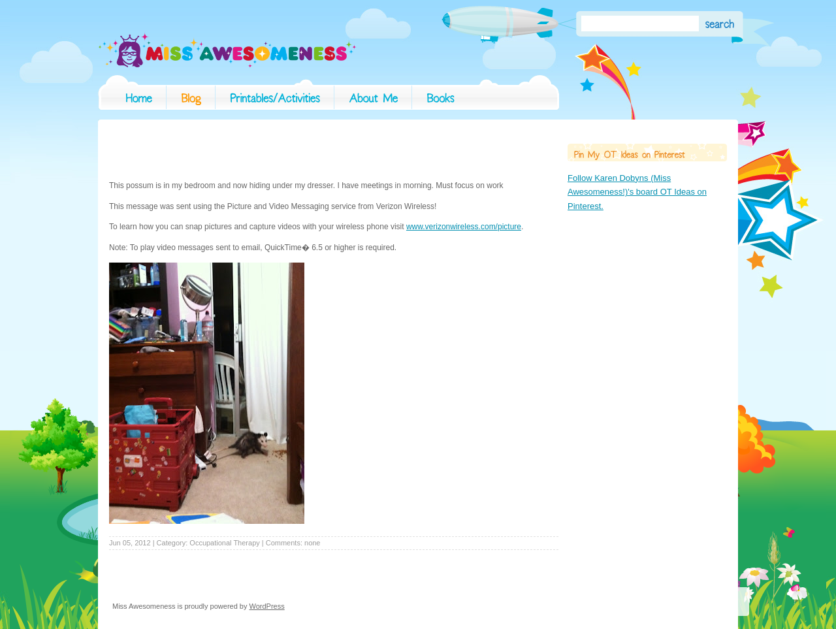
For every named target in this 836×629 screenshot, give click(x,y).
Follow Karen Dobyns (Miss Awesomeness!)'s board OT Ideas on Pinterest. (637, 192)
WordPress (267, 606)
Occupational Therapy (224, 543)
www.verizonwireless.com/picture (463, 226)
